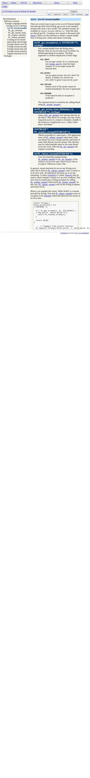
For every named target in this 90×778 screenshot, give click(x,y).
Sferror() (68, 175)
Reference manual (11, 21)
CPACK (23, 3)
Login (4, 6)
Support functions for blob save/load (22, 53)
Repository (37, 3)
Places (5, 3)
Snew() (33, 35)
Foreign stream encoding (17, 46)
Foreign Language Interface (16, 23)
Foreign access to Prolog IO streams (21, 26)
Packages (8, 56)
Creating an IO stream (16, 40)
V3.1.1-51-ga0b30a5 (81, 238)
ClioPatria (64, 238)
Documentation (9, 19)
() (54, 110)
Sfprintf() (48, 196)
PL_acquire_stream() (17, 35)
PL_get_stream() (15, 30)
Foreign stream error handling (19, 44)
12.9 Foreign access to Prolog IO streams (19, 11)
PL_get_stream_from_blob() (20, 33)
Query (56, 3)
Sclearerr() (52, 175)
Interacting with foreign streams (20, 42)
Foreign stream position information (22, 51)
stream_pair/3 (55, 64)
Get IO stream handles (17, 28)
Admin (13, 3)
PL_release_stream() (16, 37)
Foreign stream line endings (18, 49)
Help (75, 3)
